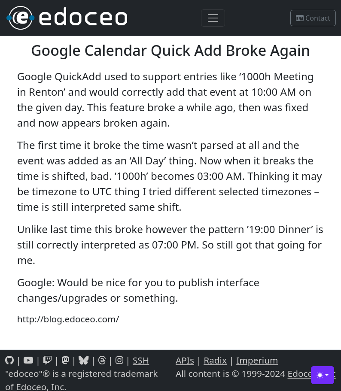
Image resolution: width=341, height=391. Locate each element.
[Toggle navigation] (213, 18)
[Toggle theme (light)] (322, 375)
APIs (185, 360)
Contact (313, 18)
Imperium (257, 360)
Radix (215, 360)
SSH (141, 360)
